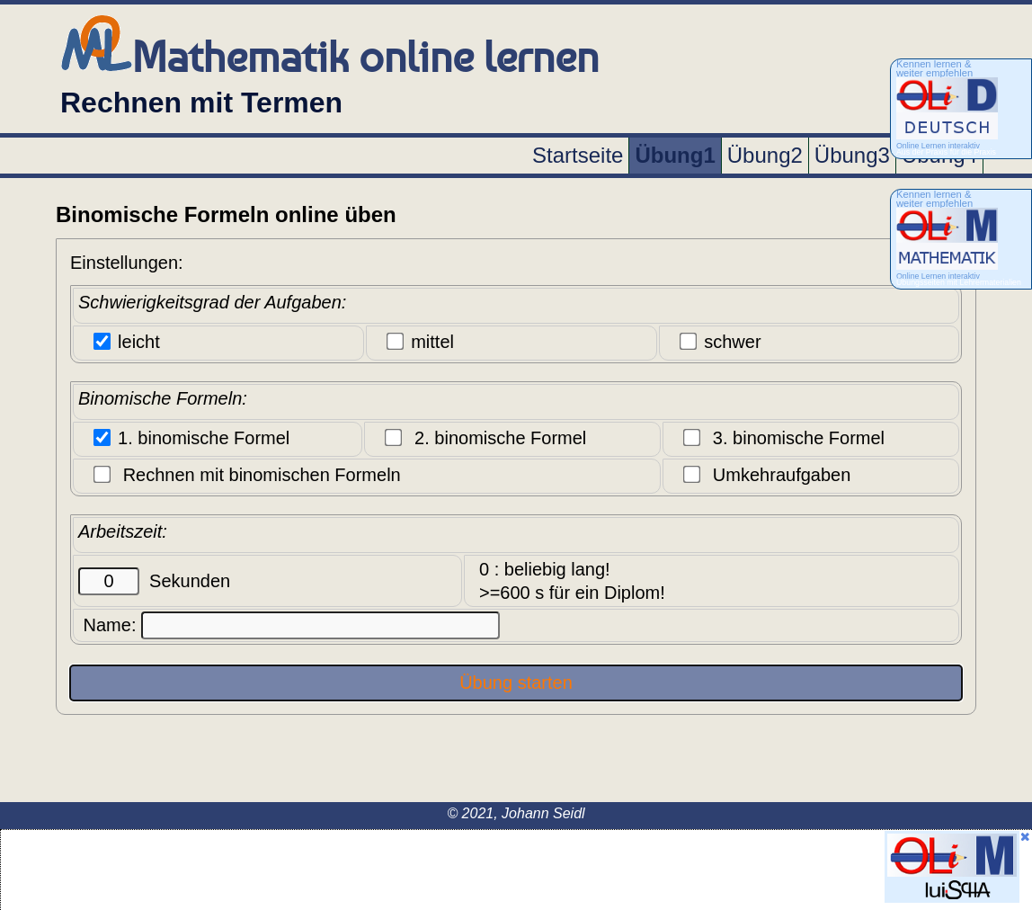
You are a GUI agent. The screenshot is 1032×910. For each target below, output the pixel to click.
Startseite (577, 155)
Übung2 (765, 155)
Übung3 (852, 155)
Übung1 (675, 155)
